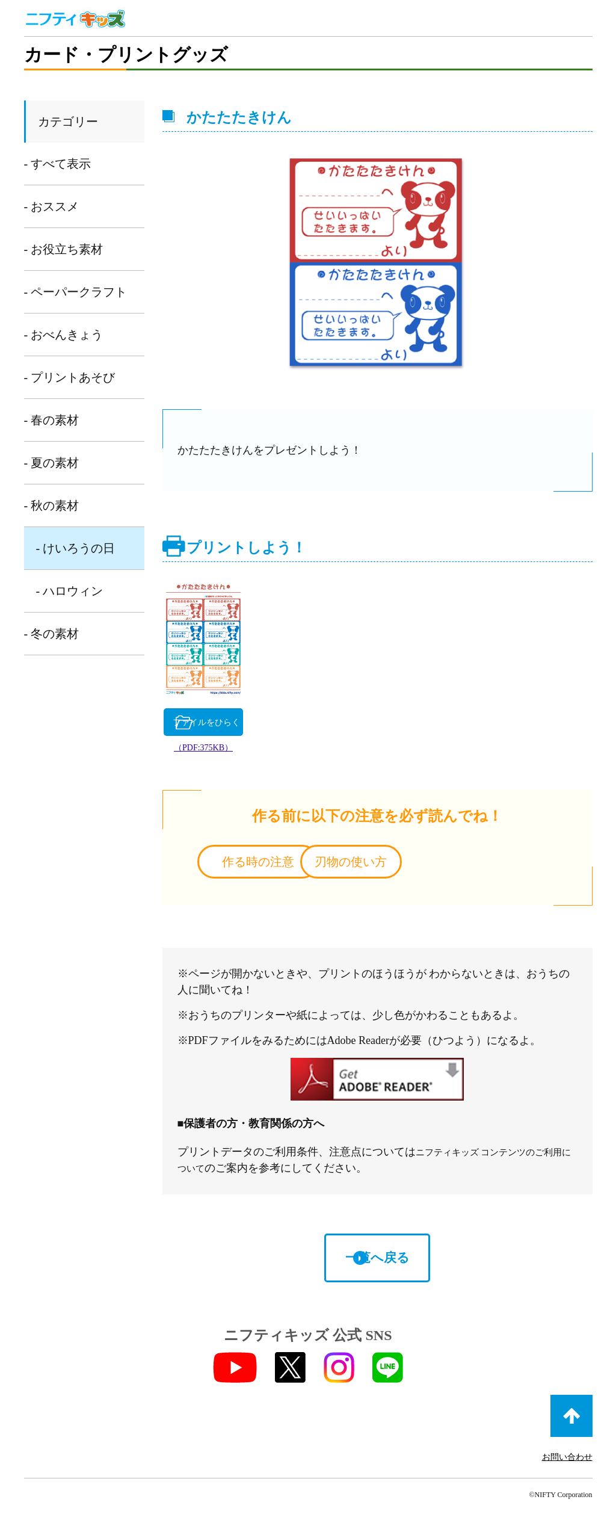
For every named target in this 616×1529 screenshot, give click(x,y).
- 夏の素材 (51, 462)
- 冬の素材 (51, 633)
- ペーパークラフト (76, 291)
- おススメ (51, 206)
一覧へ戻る (377, 1262)
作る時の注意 (280, 865)
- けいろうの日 (76, 548)
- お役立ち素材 (63, 249)
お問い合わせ (567, 1461)
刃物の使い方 (473, 865)
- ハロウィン (69, 591)
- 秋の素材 (51, 505)
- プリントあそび (70, 377)
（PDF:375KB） (234, 751)
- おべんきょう (63, 334)
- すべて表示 (57, 163)
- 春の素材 (51, 420)
